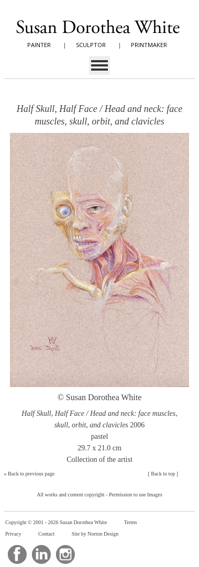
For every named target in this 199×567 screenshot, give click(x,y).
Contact (46, 534)
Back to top (163, 474)
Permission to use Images (135, 494)
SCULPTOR (91, 45)
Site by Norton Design (95, 534)
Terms (130, 522)
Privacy (13, 534)
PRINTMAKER (149, 45)
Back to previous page (31, 474)
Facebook (17, 554)
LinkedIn (41, 554)
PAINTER (39, 45)
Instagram (65, 554)
